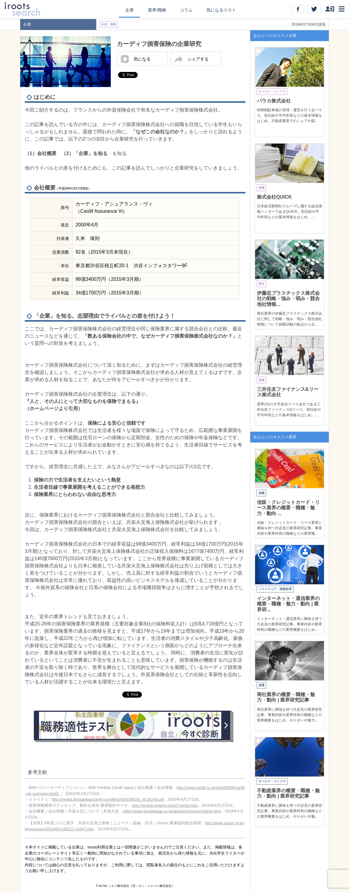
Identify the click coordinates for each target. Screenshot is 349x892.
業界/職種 (157, 10)
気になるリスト (221, 10)
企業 (129, 10)
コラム (186, 10)
